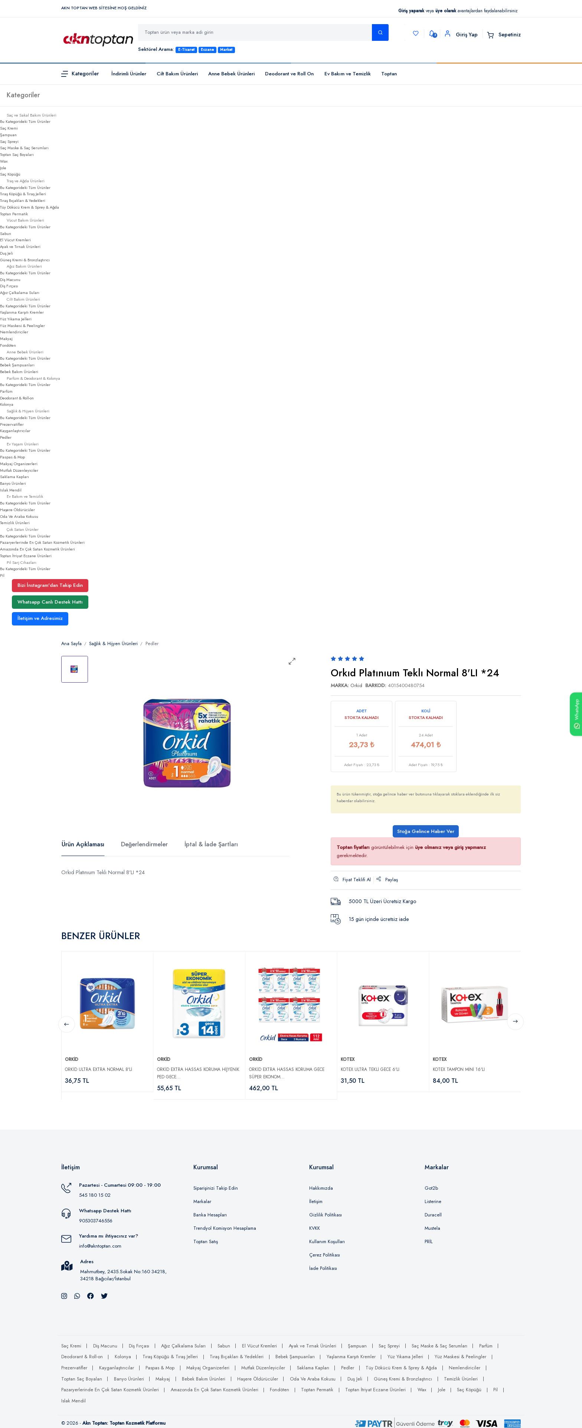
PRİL (429, 1238)
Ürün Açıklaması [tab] (83, 844)
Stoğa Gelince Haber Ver (425, 831)
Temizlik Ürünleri (15, 523)
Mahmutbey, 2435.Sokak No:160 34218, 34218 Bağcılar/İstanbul (123, 1271)
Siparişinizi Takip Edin (215, 1185)
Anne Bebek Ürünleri (231, 73)
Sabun (5, 233)
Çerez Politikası (324, 1251)
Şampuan (8, 135)
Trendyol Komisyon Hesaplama (224, 1225)
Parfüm (6, 391)
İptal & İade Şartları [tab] (211, 844)
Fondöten (8, 345)
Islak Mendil (11, 490)
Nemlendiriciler (14, 332)
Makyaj (6, 339)
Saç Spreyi (9, 141)
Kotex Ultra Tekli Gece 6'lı (372, 1065)
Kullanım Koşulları (327, 1238)
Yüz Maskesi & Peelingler (22, 326)
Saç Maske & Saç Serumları (24, 148)
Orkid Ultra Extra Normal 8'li (100, 1065)
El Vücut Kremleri (15, 240)
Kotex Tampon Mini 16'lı (461, 1065)
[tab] (74, 669)
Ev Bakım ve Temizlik (347, 73)
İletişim (316, 1198)
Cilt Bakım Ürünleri (177, 73)
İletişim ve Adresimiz (40, 618)
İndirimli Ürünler (128, 73)
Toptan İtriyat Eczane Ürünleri (26, 556)
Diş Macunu (10, 279)
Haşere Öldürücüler (17, 510)
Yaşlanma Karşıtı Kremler (22, 312)
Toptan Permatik (14, 214)
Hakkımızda (321, 1185)
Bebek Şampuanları (17, 365)
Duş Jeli (6, 253)
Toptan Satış (205, 1238)
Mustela (432, 1225)
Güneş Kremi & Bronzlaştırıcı (25, 260)
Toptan (389, 73)
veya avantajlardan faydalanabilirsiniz (457, 10)
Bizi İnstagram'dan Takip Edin (50, 585)
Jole (3, 168)
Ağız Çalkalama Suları (19, 292)
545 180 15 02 (95, 1191)
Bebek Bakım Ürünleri (19, 372)
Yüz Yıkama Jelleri (16, 319)
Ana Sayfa (71, 643)
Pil (2, 575)
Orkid (356, 685)
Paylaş (387, 879)
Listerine (433, 1198)
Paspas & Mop (12, 457)
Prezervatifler (12, 424)
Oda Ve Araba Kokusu (19, 516)
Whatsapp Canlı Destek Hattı (50, 601)
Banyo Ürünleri (13, 483)
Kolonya (6, 404)
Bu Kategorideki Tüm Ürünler (25, 121)
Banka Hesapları (210, 1211)
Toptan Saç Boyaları (17, 154)
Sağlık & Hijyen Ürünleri (113, 643)
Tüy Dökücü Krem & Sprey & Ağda (29, 207)
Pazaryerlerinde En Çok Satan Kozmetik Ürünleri (42, 542)
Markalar (202, 1198)
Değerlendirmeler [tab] (144, 844)
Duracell (433, 1211)
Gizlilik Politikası (325, 1211)
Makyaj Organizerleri (18, 464)
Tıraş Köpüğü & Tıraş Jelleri (23, 194)
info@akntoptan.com (100, 1242)
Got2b (431, 1185)
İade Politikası (323, 1265)
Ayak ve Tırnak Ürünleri (20, 246)
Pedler (6, 437)
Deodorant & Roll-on (17, 398)
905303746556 (95, 1217)
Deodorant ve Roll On (289, 73)
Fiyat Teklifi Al (352, 879)
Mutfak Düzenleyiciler (19, 470)
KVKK (314, 1225)
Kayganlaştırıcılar (15, 431)
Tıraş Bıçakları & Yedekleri (22, 200)
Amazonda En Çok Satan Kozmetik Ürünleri (37, 549)
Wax (4, 161)
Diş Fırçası (9, 286)
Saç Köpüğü (10, 174)
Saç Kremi (9, 128)
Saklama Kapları (14, 477)
